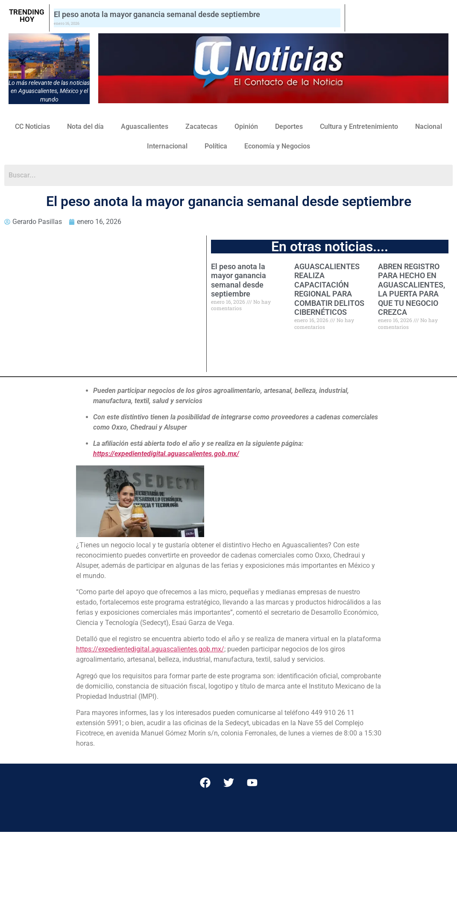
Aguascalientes (144, 126)
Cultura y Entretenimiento (359, 126)
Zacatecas (201, 126)
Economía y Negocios (277, 146)
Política (216, 146)
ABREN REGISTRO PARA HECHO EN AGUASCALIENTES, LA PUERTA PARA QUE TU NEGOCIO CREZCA (411, 289)
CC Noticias (32, 126)
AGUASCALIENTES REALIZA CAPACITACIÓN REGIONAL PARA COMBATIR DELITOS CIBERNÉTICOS (329, 289)
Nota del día (85, 126)
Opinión (246, 126)
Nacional (428, 126)
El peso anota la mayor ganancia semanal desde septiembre (157, 14)
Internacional (167, 146)
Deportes (289, 126)
